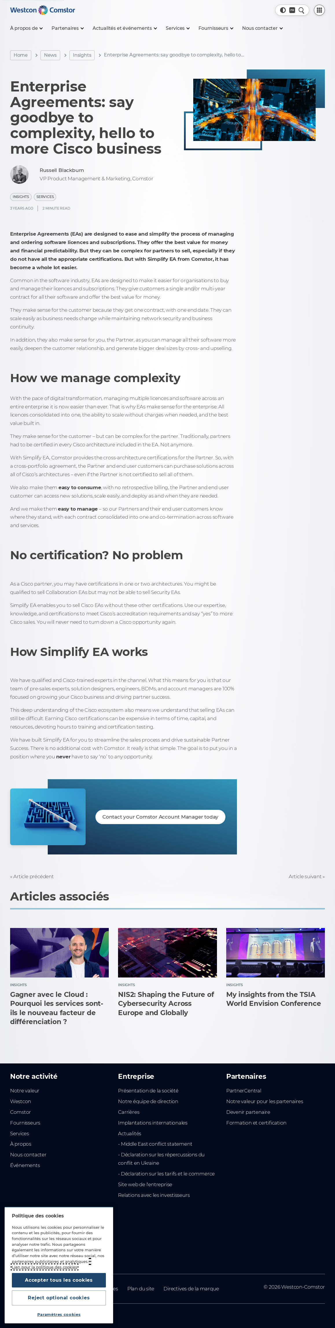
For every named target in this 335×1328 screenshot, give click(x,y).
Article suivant (305, 876)
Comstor (20, 1112)
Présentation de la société (148, 1091)
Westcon (20, 1101)
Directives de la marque (191, 1289)
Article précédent (33, 876)
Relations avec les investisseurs (153, 1195)
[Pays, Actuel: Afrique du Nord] (292, 10)
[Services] (177, 28)
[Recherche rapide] (301, 10)
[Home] (42, 10)
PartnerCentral (243, 1091)
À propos (20, 1144)
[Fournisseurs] (215, 28)
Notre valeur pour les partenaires (264, 1101)
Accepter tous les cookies (59, 1280)
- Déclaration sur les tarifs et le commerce (166, 1174)
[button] (283, 10)
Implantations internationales (152, 1123)
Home (21, 55)
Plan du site (140, 1289)
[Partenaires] (67, 28)
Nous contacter (28, 1155)
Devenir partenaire (248, 1112)
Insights (82, 55)
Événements (25, 1165)
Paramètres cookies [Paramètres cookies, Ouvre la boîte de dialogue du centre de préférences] (59, 1314)
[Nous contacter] (262, 28)
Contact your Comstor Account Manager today (160, 817)
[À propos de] (26, 28)
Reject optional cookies (59, 1298)
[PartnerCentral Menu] (319, 10)
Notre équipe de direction (148, 1101)
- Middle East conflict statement (155, 1144)
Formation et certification (256, 1123)
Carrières (128, 1112)
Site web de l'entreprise (145, 1184)
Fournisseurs (25, 1123)
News (50, 55)
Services (45, 197)
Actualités (129, 1133)
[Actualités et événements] (125, 28)
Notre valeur (24, 1091)
